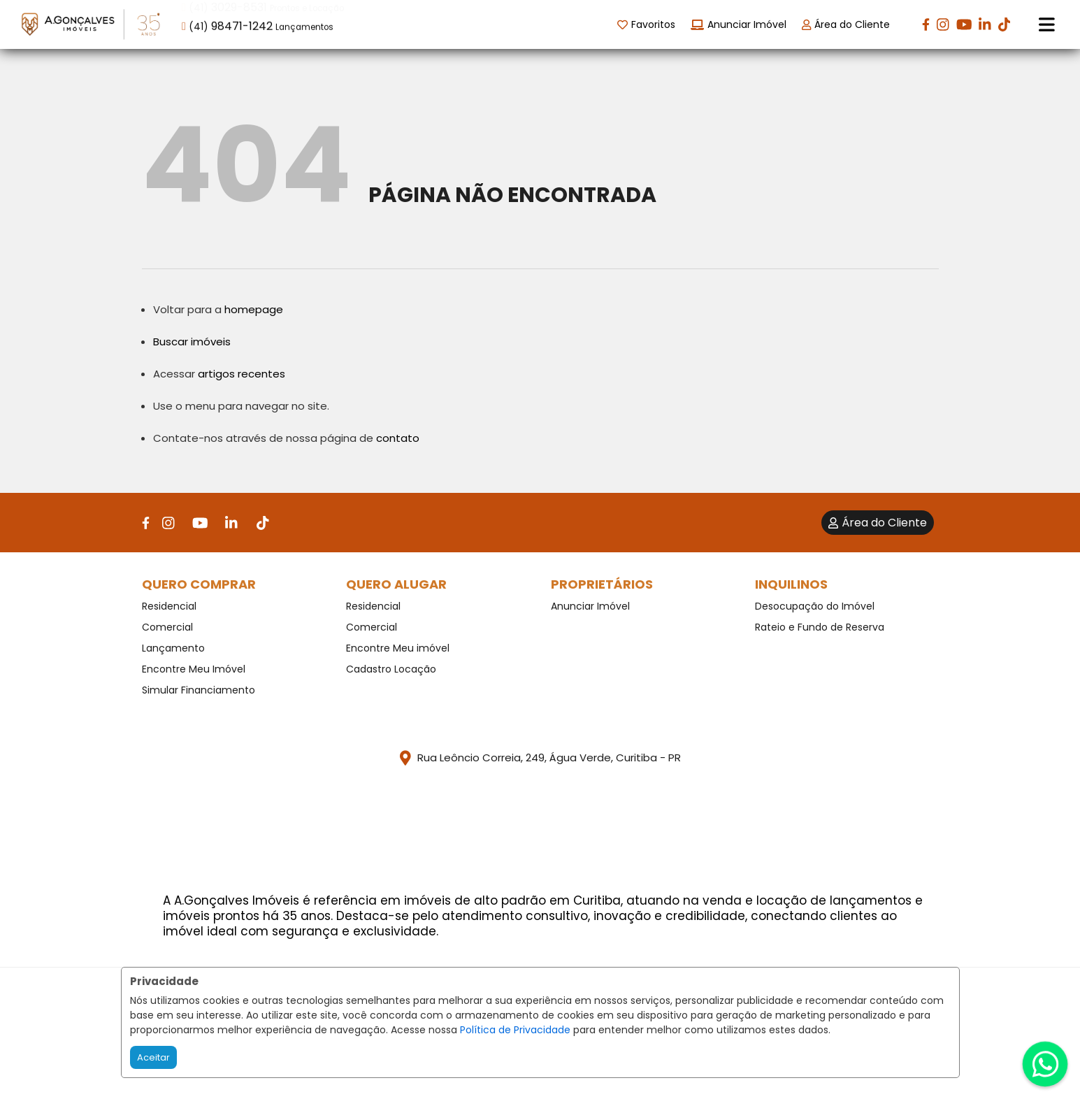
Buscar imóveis (192, 341)
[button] (271, 23)
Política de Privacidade (515, 1030)
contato (397, 438)
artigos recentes (241, 373)
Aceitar (153, 1057)
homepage (253, 309)
